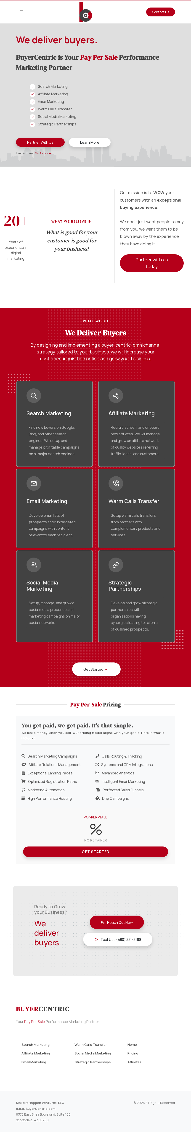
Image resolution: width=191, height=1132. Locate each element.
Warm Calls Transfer (90, 1044)
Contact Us (160, 12)
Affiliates (134, 1062)
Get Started (95, 851)
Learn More (89, 142)
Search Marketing (35, 1044)
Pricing (132, 1053)
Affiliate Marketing (35, 1053)
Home (132, 1044)
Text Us (117, 939)
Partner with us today (152, 263)
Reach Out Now (117, 922)
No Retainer (43, 153)
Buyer (43, 1009)
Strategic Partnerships (92, 1062)
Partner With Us (40, 142)
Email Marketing (33, 1062)
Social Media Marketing (92, 1053)
